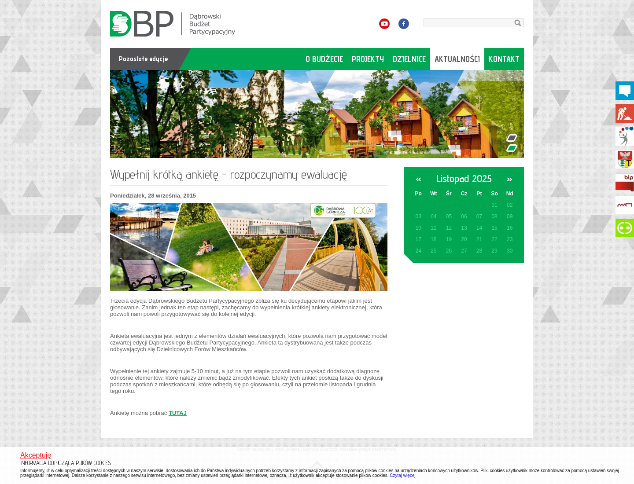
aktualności (457, 59)
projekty (368, 59)
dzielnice (409, 59)
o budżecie (324, 59)
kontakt (504, 59)
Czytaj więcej (402, 475)
